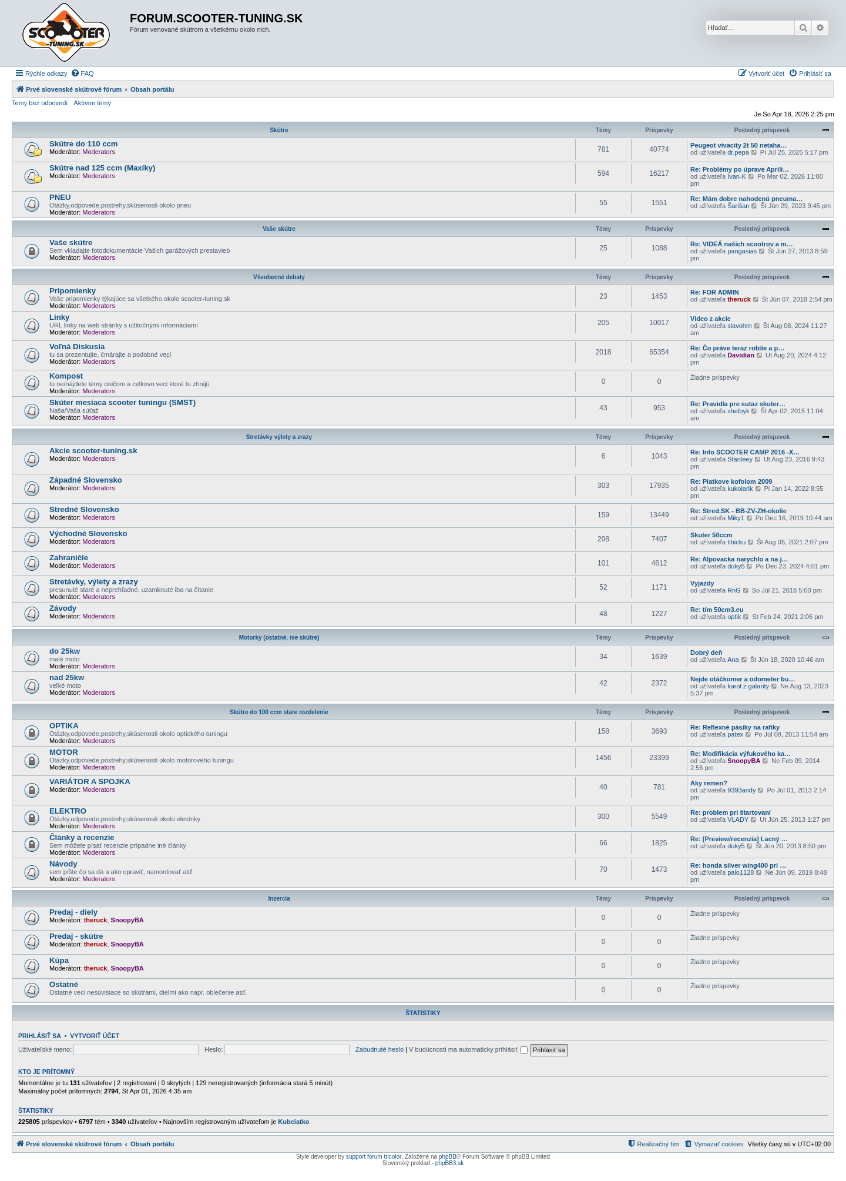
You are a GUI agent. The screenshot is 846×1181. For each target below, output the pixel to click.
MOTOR (63, 752)
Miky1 (735, 517)
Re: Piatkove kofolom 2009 (731, 481)
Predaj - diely (73, 912)
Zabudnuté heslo (379, 1049)
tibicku (736, 542)
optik (734, 616)
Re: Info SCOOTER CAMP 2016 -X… (745, 452)
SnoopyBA (743, 760)
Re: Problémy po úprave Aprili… (739, 169)
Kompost (66, 376)
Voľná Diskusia (77, 346)
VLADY (737, 819)
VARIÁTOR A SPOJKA (89, 781)
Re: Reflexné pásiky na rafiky (735, 727)
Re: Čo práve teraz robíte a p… (737, 348)
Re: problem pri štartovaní (730, 812)
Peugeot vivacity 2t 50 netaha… (738, 145)
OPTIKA (64, 725)
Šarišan (738, 205)
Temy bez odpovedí (40, 102)
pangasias (742, 251)
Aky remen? (708, 783)
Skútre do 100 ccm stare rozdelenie (279, 712)
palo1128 (740, 872)
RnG (734, 590)
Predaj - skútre (76, 936)
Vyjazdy (702, 583)
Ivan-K (736, 176)
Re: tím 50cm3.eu (716, 609)
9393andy (741, 790)
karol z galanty (748, 686)
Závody (62, 608)
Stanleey (740, 459)
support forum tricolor (373, 1156)
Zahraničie (68, 557)
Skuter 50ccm (711, 534)
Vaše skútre (279, 229)
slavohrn (739, 325)
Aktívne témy (92, 102)
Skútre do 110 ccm (83, 143)
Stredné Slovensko (84, 509)
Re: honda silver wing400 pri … (738, 865)
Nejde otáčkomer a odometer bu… (742, 678)
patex (735, 734)
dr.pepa (738, 152)
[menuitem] (82, 73)
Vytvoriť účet (94, 1035)
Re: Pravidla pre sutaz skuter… (737, 403)
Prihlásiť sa (39, 1035)
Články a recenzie (82, 837)
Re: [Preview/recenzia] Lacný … (739, 838)
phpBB (447, 1156)
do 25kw (64, 651)
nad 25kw (66, 677)
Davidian (740, 355)
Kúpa (59, 960)
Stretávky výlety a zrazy (279, 437)
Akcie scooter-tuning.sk (93, 450)
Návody (63, 863)
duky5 (735, 566)
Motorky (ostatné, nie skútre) (279, 637)
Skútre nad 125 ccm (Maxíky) (102, 167)
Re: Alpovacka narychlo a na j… (739, 559)
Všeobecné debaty (279, 277)
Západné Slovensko (85, 480)
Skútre (279, 130)
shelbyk (738, 410)
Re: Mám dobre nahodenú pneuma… (746, 198)
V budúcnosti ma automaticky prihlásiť (468, 1049)
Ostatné (63, 984)
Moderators (98, 151)
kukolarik (740, 488)
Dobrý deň (706, 652)
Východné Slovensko (88, 533)
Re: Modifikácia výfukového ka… (740, 753)
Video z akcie (710, 318)
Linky (59, 317)
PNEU (60, 197)
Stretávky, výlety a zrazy (93, 581)
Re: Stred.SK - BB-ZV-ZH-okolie (738, 510)
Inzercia (279, 898)
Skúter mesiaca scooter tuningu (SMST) (122, 402)
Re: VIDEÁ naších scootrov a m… (741, 243)
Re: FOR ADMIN (714, 292)
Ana (733, 659)
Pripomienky (72, 290)
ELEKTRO (67, 811)
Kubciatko (293, 1121)
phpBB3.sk (449, 1163)
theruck (739, 299)
